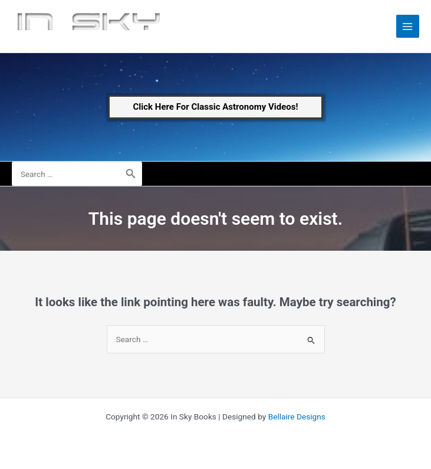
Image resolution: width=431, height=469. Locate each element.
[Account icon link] (414, 174)
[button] (216, 107)
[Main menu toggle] (407, 26)
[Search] (131, 173)
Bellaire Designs (296, 416)
